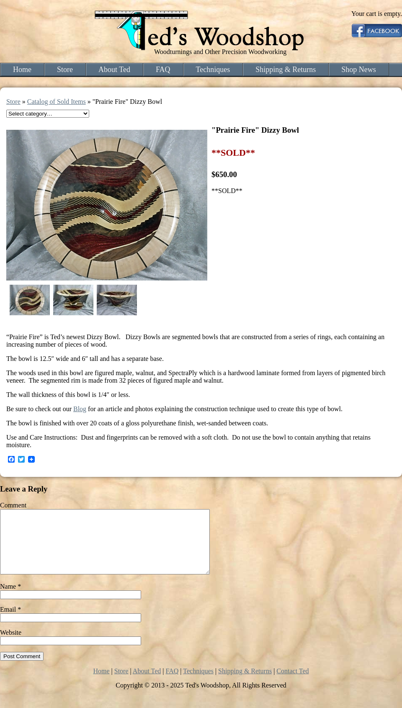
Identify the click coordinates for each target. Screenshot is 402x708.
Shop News (358, 69)
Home (22, 69)
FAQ (163, 69)
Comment (13, 505)
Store (65, 69)
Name (10, 598)
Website (10, 645)
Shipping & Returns (285, 69)
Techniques (213, 69)
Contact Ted (292, 683)
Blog (79, 408)
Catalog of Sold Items (56, 101)
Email (10, 622)
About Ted (114, 69)
